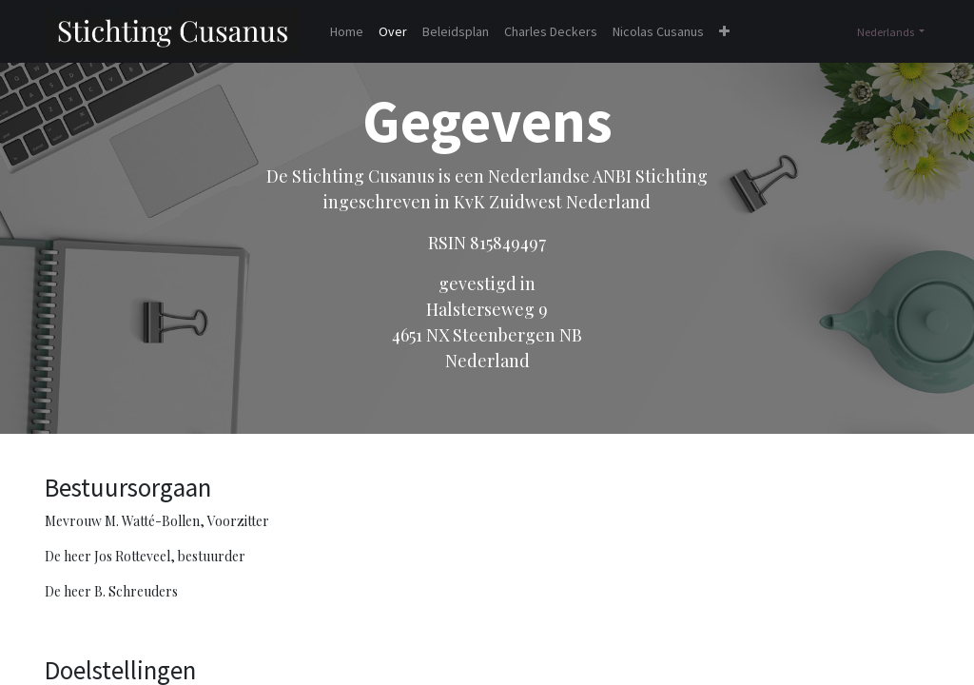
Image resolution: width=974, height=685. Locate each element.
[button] (724, 31)
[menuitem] (346, 31)
